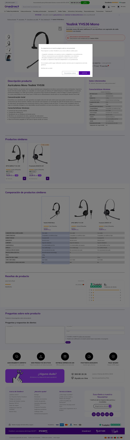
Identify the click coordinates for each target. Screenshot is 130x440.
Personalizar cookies (70, 73)
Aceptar (84, 73)
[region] (66, 60)
